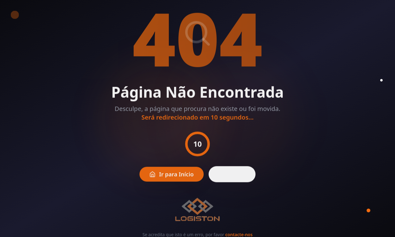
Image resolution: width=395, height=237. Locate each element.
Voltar (232, 176)
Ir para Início (171, 176)
